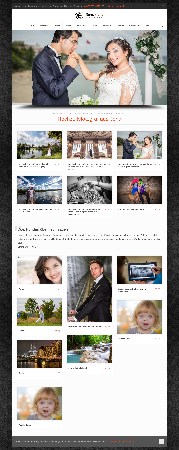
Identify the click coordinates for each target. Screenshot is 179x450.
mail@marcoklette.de (115, 6)
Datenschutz (116, 442)
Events (22, 331)
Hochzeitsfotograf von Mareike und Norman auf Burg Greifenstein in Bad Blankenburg (85, 211)
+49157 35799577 (91, 6)
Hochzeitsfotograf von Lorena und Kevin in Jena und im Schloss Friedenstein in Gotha (86, 166)
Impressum (128, 442)
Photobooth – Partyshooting (131, 209)
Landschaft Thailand (77, 368)
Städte (21, 373)
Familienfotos (124, 338)
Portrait (22, 289)
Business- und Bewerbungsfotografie (85, 326)
